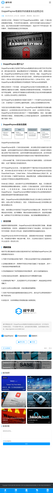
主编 (2, 16)
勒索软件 (34, 336)
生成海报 (6, 348)
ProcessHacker (22, 336)
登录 (4, 441)
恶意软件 (22, 16)
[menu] (50, 2)
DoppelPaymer (8, 336)
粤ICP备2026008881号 (45, 485)
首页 (2, 7)
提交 (26, 444)
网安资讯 (29, 16)
